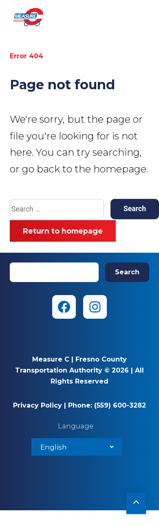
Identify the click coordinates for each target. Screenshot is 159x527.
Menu (142, 16)
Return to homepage (63, 231)
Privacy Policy (37, 405)
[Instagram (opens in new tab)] (95, 307)
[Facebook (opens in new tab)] (64, 307)
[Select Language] (76, 447)
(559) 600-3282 (120, 405)
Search (127, 272)
